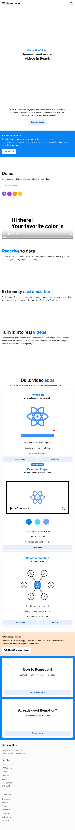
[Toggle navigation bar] (3, 3)
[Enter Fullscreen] (71, 234)
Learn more (9, 151)
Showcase (6, 799)
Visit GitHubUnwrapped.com (16, 650)
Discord (6, 806)
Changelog (7, 782)
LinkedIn (6, 817)
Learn (4, 779)
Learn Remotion (37, 692)
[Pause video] (4, 234)
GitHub (6, 786)
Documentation (38, 122)
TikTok (5, 820)
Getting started (8, 764)
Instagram (7, 813)
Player (4, 771)
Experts (5, 802)
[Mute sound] (8, 233)
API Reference (8, 768)
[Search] (71, 3)
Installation (37, 733)
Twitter (6, 810)
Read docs (54, 459)
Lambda (5, 775)
